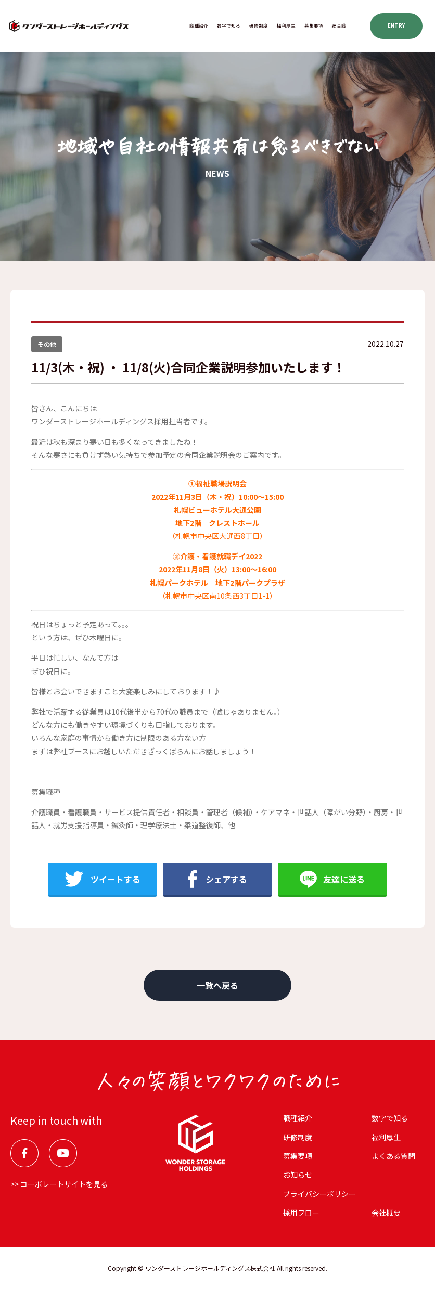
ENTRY (396, 25)
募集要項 (313, 25)
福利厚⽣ (286, 25)
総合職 (339, 25)
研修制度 (258, 25)
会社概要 (386, 1212)
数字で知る (228, 25)
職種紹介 (198, 25)
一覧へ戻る (217, 985)
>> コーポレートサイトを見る (59, 1184)
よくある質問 (393, 1156)
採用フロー (301, 1212)
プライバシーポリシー (319, 1194)
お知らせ (297, 1174)
